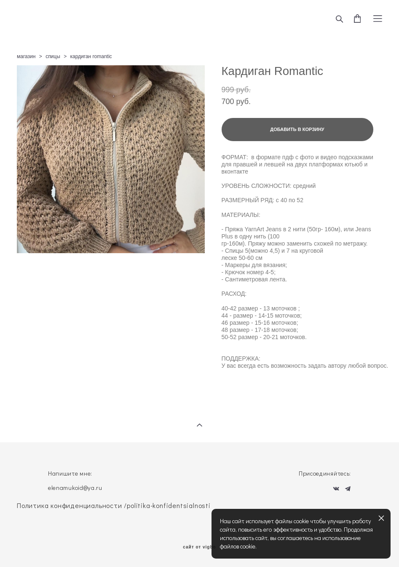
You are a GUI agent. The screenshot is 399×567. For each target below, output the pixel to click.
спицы (53, 56)
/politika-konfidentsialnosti (167, 505)
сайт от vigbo (199, 547)
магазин (26, 56)
